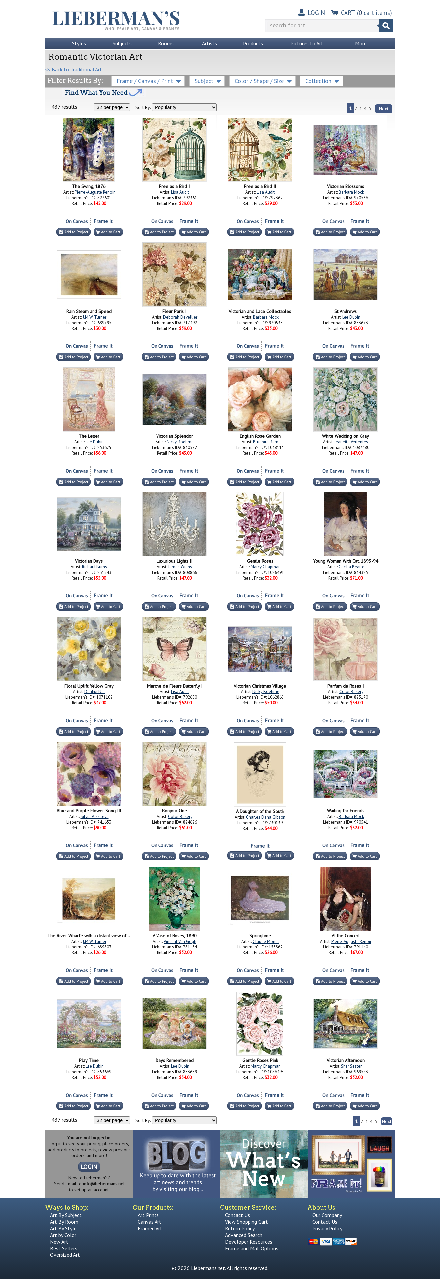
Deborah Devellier (180, 317)
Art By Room (64, 1221)
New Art (59, 1241)
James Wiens (180, 567)
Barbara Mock (351, 192)
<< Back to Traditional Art (73, 69)
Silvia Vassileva (95, 816)
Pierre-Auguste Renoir (95, 192)
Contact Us (237, 1215)
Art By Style (63, 1228)
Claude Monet (266, 941)
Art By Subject (66, 1215)
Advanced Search (243, 1235)
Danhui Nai (94, 691)
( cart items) (374, 13)
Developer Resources (248, 1241)
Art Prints (148, 1215)
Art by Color (63, 1235)
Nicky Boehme (180, 442)
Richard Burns (94, 567)
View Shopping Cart (246, 1221)
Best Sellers (63, 1248)
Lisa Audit (180, 192)
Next (383, 109)
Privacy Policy (327, 1228)
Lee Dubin (351, 317)
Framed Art (150, 1228)
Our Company (327, 1215)
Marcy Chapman (266, 567)
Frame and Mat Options (251, 1248)
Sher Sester (351, 1066)
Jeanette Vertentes (351, 442)
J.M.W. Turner (94, 317)
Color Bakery (351, 691)
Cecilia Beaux (351, 567)
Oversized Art (65, 1255)
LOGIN (316, 13)
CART (348, 13)
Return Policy (240, 1228)
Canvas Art (149, 1221)
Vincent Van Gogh (180, 941)
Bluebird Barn (265, 442)
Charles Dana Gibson (265, 817)
